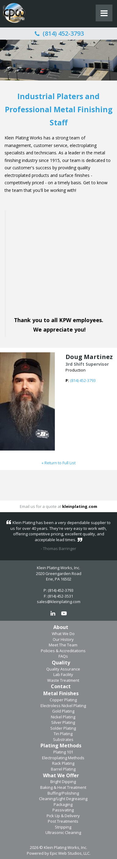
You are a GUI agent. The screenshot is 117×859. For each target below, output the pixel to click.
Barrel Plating (63, 769)
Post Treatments (63, 821)
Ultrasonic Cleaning (63, 832)
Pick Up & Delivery (63, 815)
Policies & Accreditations (63, 650)
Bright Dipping (63, 781)
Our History (63, 639)
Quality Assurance (63, 669)
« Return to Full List (58, 462)
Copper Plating (63, 700)
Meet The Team (63, 645)
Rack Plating (63, 763)
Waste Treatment (63, 680)
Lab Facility (63, 674)
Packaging (63, 804)
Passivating (63, 810)
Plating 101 (63, 752)
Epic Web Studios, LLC (70, 853)
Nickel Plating (63, 717)
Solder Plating (63, 728)
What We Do (63, 633)
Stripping (63, 827)
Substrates (63, 739)
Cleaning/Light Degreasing (63, 798)
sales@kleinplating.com (58, 601)
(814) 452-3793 (58, 33)
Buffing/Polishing (63, 793)
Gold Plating (63, 711)
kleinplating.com (79, 506)
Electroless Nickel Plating (63, 705)
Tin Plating (63, 733)
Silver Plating (63, 722)
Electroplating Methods (63, 757)
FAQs (63, 656)
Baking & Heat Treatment (63, 787)
